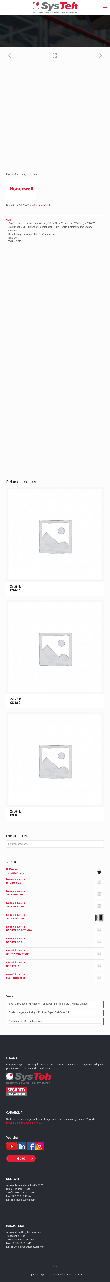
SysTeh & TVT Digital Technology (27, 1021)
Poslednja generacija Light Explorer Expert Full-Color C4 (39, 1012)
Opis (8, 219)
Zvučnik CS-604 (15, 588)
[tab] (55, 220)
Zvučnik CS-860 (15, 701)
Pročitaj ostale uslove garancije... (24, 1122)
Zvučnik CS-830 (15, 813)
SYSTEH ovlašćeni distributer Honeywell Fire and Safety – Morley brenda (48, 1003)
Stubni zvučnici (41, 205)
